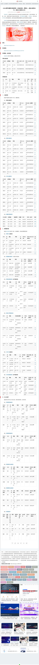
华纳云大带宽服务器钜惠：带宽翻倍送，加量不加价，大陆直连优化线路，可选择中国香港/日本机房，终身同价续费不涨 (29, 619)
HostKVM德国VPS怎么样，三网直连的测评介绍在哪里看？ (5, 645)
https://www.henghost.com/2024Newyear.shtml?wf (14, 50)
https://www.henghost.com (9, 45)
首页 (2, 3)
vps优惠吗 (6, 3)
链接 (35, 219)
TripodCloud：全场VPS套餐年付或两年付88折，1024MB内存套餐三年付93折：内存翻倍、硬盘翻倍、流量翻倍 (9, 619)
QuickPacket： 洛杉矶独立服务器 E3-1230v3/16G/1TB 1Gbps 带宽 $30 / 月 (31, 634)
